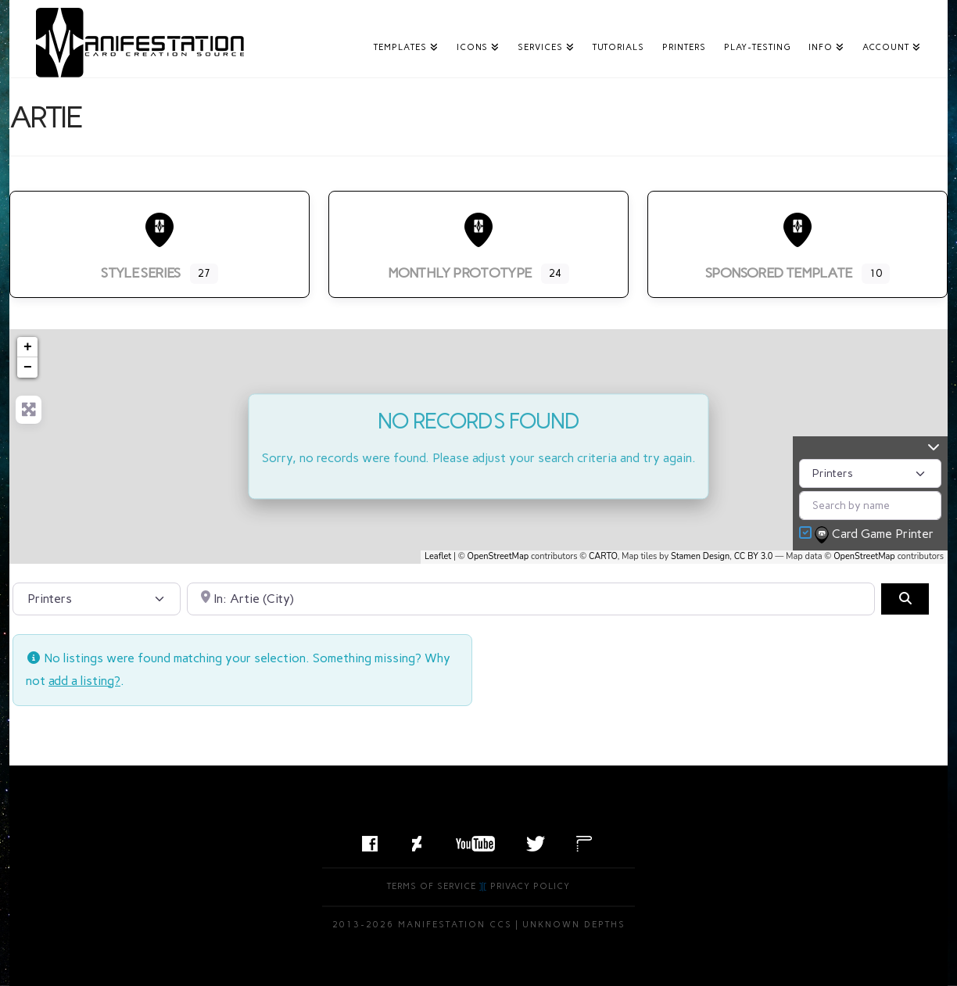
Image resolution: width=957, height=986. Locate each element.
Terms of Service (431, 886)
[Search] (904, 599)
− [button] (27, 367)
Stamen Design (700, 556)
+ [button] (27, 347)
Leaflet (438, 556)
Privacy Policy (530, 886)
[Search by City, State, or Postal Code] (531, 599)
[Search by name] (870, 505)
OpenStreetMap (498, 556)
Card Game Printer (876, 534)
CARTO (603, 556)
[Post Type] (870, 473)
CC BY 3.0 (753, 556)
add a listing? (84, 680)
